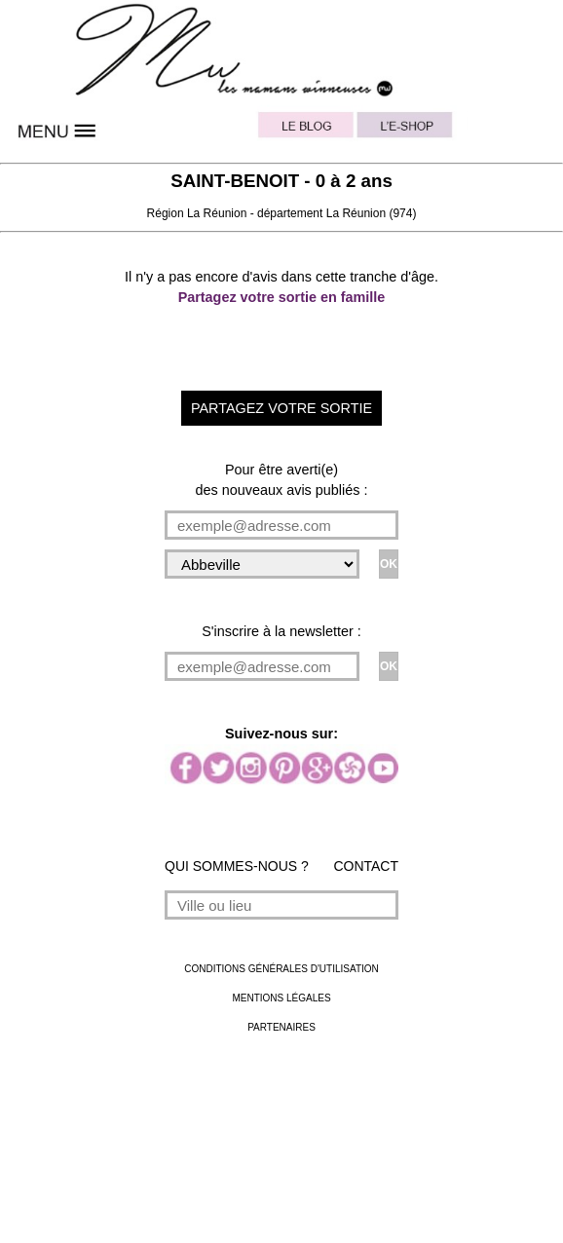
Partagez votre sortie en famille (282, 297)
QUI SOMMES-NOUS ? (237, 866)
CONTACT (365, 866)
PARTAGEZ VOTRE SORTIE (281, 408)
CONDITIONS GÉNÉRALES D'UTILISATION (281, 968)
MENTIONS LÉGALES (281, 998)
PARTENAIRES (281, 1027)
